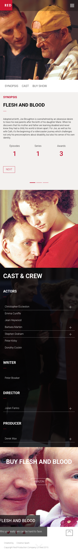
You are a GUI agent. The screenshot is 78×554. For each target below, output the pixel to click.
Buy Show (40, 86)
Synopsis (11, 86)
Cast (25, 86)
